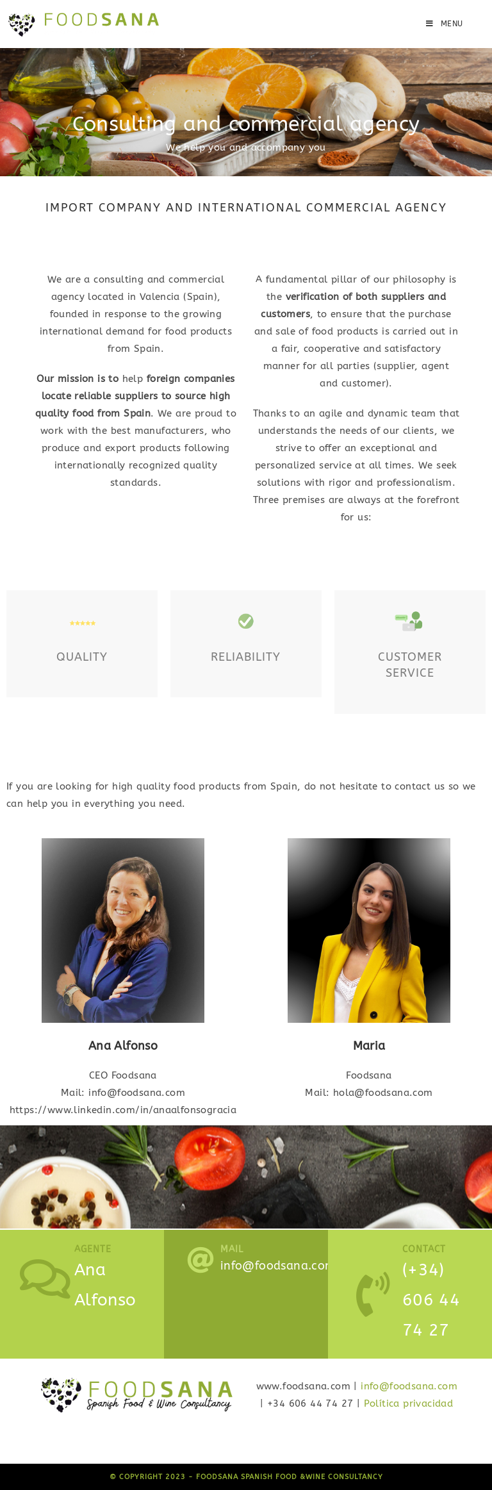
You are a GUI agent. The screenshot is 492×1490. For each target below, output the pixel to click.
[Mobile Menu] (444, 23)
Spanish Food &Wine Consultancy (312, 1477)
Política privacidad (409, 1403)
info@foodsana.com (409, 1386)
